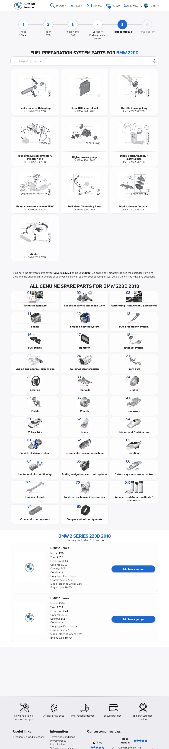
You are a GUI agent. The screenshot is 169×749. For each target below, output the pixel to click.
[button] (29, 568)
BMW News (133, 5)
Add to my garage (133, 569)
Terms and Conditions (62, 736)
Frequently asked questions (29, 736)
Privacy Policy (58, 740)
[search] (155, 61)
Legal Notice (57, 744)
